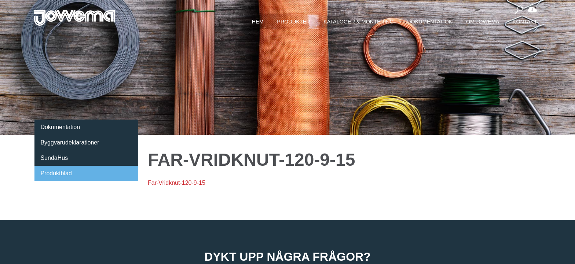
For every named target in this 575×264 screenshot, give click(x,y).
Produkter (293, 22)
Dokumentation (430, 22)
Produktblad (56, 173)
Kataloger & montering (358, 22)
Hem (258, 22)
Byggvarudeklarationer (69, 142)
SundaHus (54, 158)
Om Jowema (482, 22)
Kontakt (525, 22)
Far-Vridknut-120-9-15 (176, 183)
